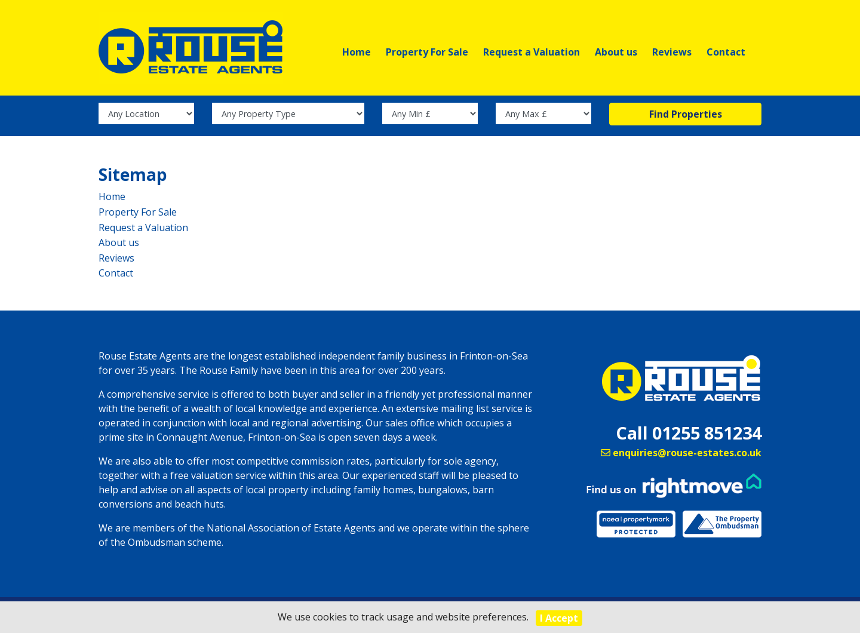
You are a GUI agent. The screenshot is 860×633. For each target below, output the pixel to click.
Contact (726, 52)
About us (616, 52)
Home (356, 52)
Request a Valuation (531, 52)
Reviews (672, 52)
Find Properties (685, 120)
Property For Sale (427, 52)
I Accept (559, 618)
